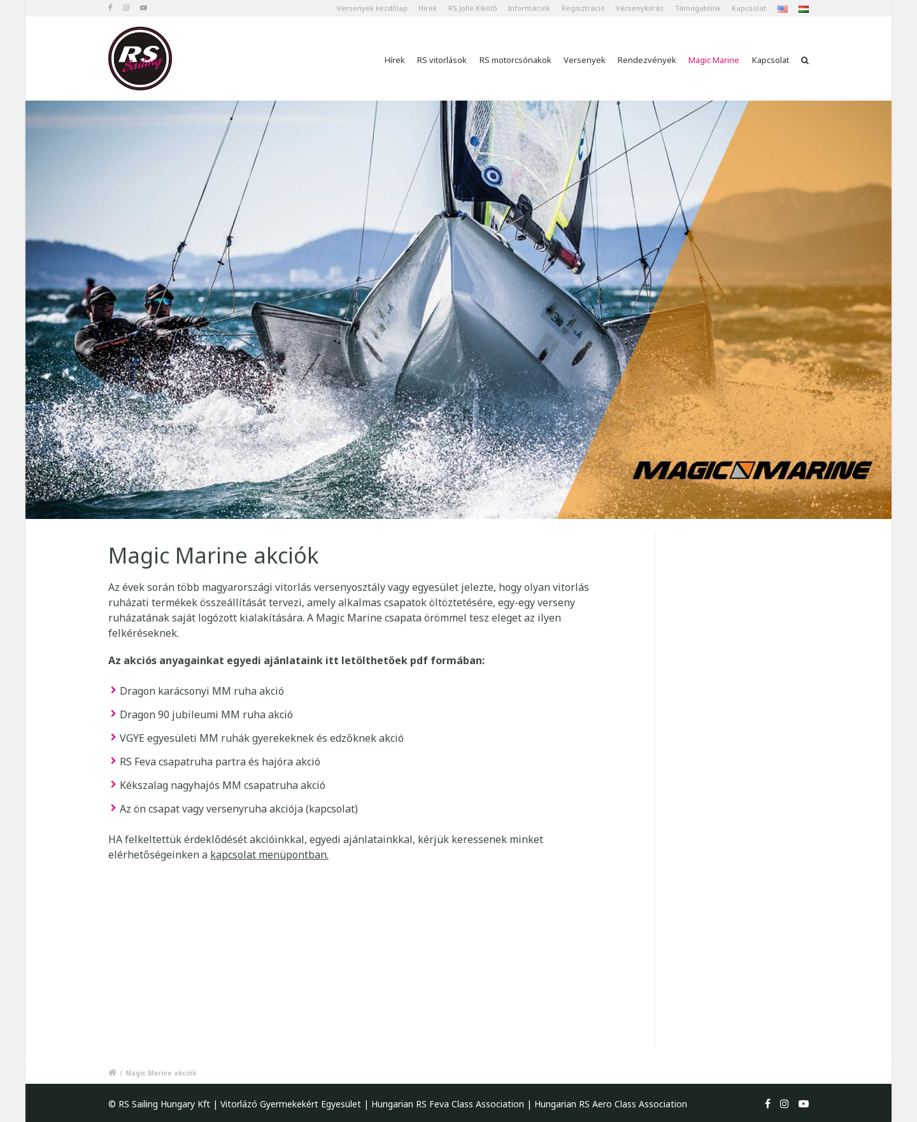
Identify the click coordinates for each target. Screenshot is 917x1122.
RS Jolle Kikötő (472, 8)
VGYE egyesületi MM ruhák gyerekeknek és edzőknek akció (262, 738)
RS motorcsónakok (515, 60)
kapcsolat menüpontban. (269, 855)
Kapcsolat (749, 8)
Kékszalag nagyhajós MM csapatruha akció (222, 785)
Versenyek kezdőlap (372, 8)
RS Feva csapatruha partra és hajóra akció (220, 762)
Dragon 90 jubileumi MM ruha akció (206, 714)
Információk (529, 8)
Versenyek (585, 60)
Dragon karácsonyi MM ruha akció (202, 691)
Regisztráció (583, 8)
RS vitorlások (442, 60)
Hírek (427, 8)
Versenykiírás (640, 8)
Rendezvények (647, 60)
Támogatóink (698, 8)
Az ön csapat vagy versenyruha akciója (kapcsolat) (239, 809)
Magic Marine (713, 60)
